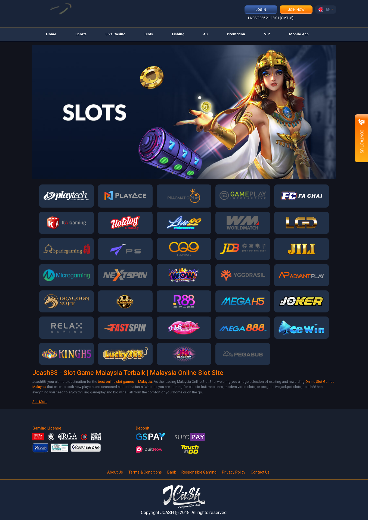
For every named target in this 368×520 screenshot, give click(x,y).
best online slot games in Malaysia (125, 382)
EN (324, 9)
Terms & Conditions (145, 472)
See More (39, 402)
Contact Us (260, 472)
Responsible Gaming (199, 472)
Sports (80, 34)
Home (51, 34)
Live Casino (115, 34)
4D (205, 34)
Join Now (296, 10)
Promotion (236, 34)
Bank (171, 472)
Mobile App (299, 34)
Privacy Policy (233, 472)
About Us (115, 472)
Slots (148, 34)
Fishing (178, 34)
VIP (267, 34)
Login (260, 10)
